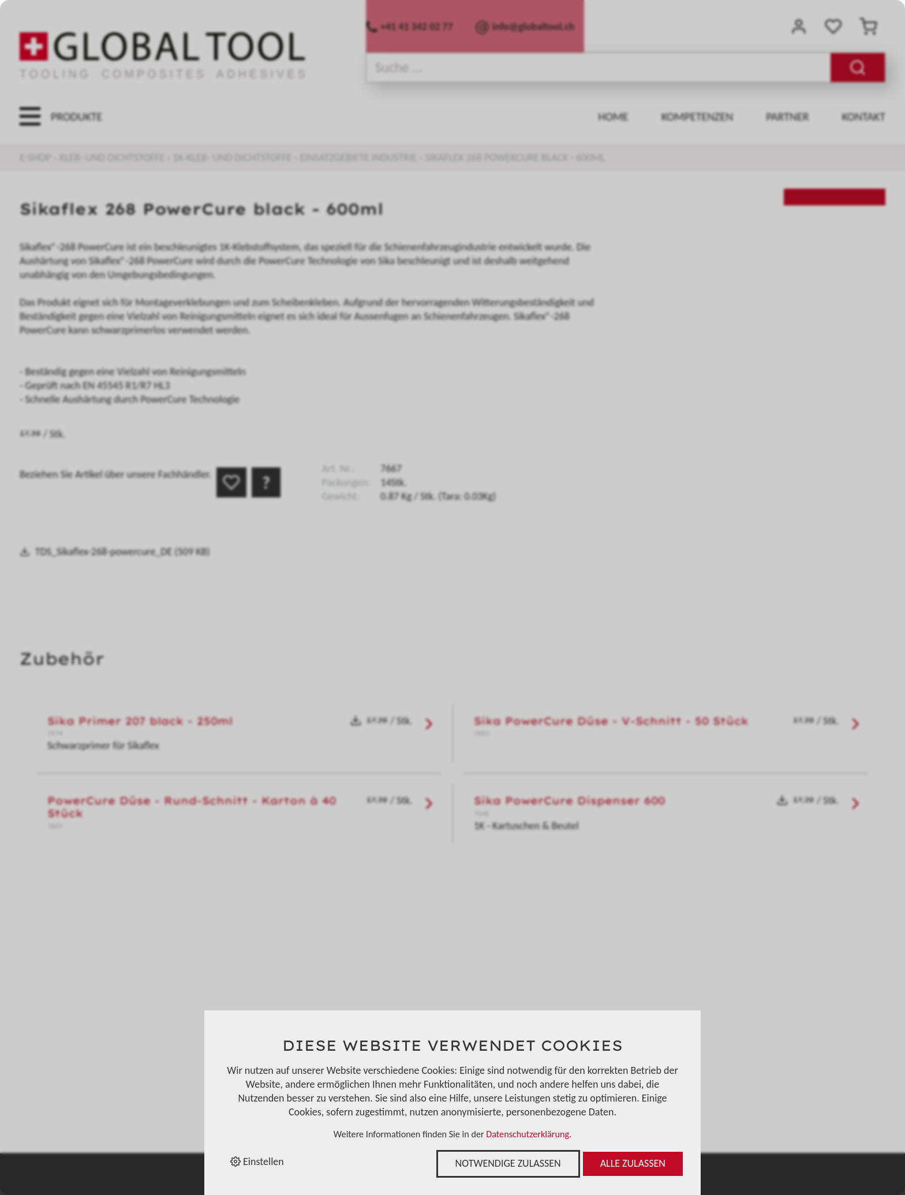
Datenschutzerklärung (527, 1134)
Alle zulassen (632, 1163)
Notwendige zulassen (508, 1163)
